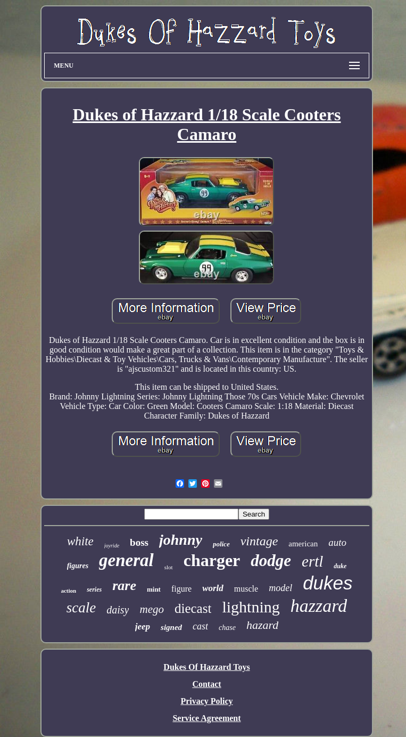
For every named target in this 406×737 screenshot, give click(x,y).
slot (168, 567)
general (126, 560)
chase (227, 628)
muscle (246, 588)
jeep (142, 626)
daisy (117, 610)
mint (154, 589)
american (303, 543)
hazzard (319, 606)
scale (81, 608)
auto (337, 542)
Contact (206, 684)
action (68, 590)
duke (340, 566)
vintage (259, 541)
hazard (262, 625)
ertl (312, 561)
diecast (193, 608)
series (94, 589)
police (221, 544)
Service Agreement (206, 718)
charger (212, 560)
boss (139, 542)
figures (77, 566)
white (80, 541)
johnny (180, 539)
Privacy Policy (206, 701)
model (280, 588)
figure (181, 588)
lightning (250, 607)
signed (171, 627)
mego (151, 609)
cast (200, 626)
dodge (271, 560)
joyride (111, 545)
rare (124, 585)
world (212, 588)
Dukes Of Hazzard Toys (206, 667)
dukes (327, 582)
